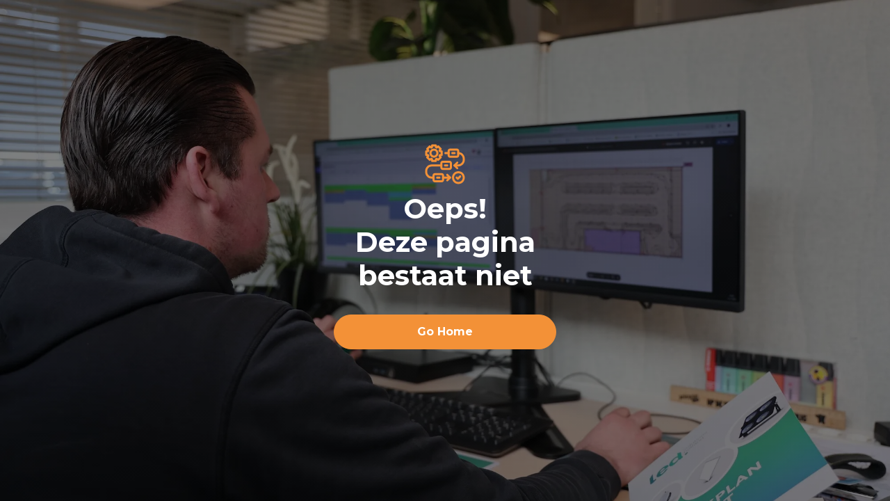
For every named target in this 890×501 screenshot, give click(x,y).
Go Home (445, 331)
